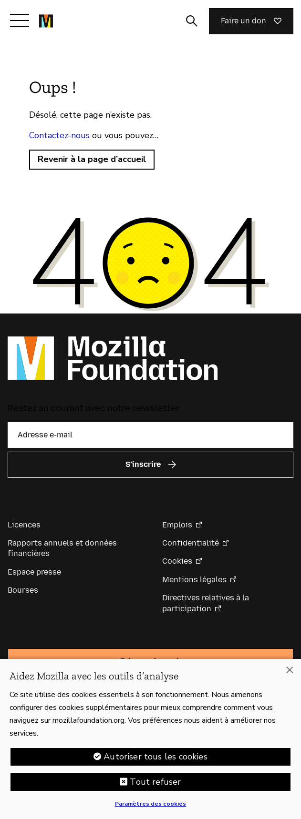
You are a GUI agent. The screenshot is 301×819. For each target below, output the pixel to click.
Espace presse (34, 571)
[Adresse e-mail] (150, 435)
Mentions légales (194, 579)
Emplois (177, 524)
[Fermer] (289, 675)
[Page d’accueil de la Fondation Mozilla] (46, 21)
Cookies (177, 561)
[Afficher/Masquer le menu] (19, 20)
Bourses (23, 590)
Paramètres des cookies (151, 809)
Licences (24, 524)
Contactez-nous (59, 135)
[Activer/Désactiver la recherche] (191, 20)
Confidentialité (190, 542)
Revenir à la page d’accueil (92, 159)
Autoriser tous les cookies (156, 762)
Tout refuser (155, 787)
